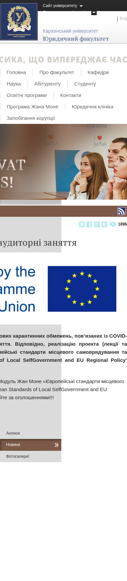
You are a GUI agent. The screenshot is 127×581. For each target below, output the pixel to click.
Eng (123, 18)
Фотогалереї (17, 456)
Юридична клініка (92, 106)
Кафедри (98, 72)
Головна (16, 72)
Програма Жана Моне (32, 106)
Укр (111, 18)
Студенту (85, 84)
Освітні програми (27, 95)
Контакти (70, 95)
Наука (14, 84)
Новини (13, 444)
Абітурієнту (47, 84)
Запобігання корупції (31, 118)
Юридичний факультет (76, 38)
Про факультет (56, 72)
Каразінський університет (70, 31)
